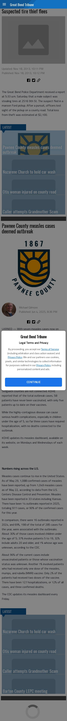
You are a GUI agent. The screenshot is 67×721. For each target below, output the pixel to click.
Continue (33, 382)
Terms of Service (50, 349)
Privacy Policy (15, 357)
